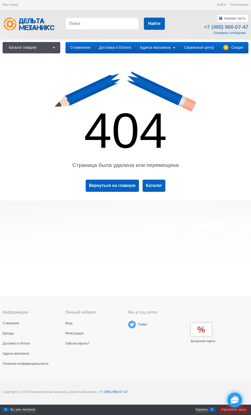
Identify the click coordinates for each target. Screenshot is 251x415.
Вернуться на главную (112, 185)
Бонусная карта (203, 341)
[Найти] (154, 24)
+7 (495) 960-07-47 (113, 392)
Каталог (154, 185)
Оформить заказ (233, 409)
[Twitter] (132, 324)
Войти (221, 4)
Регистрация (239, 4)
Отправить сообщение (229, 33)
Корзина (202, 409)
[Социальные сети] (234, 400)
